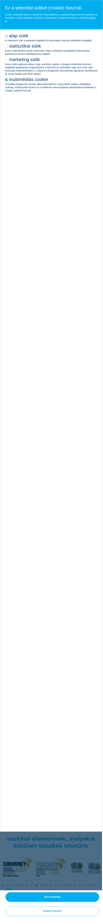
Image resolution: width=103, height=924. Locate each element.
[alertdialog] (51, 416)
